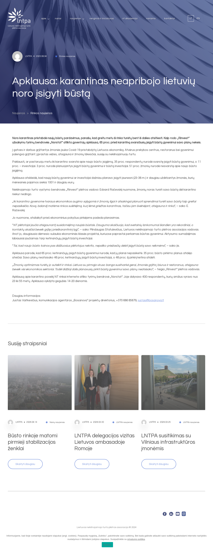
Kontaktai (169, 18)
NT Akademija (129, 18)
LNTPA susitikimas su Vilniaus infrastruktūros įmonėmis (168, 431)
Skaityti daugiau (25, 453)
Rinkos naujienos (41, 113)
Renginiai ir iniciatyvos (102, 18)
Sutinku (107, 544)
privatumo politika (136, 539)
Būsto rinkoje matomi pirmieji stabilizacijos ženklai (33, 431)
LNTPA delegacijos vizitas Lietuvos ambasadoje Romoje (104, 431)
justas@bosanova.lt (151, 289)
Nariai (58, 18)
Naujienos (75, 18)
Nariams (151, 18)
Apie (43, 18)
